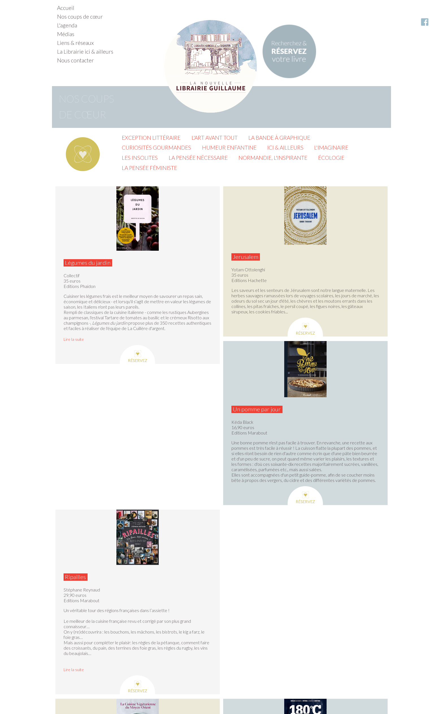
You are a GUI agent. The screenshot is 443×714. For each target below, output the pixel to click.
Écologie (331, 157)
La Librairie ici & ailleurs (85, 51)
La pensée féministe (149, 168)
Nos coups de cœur (80, 16)
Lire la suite (74, 339)
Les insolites (140, 157)
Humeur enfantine (229, 147)
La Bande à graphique (279, 137)
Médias (65, 34)
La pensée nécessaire (198, 157)
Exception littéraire (151, 137)
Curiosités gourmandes (156, 147)
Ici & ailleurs (285, 147)
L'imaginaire (331, 147)
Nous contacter (75, 60)
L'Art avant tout (215, 137)
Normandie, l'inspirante (272, 157)
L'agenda (67, 25)
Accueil (65, 8)
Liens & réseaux (75, 43)
